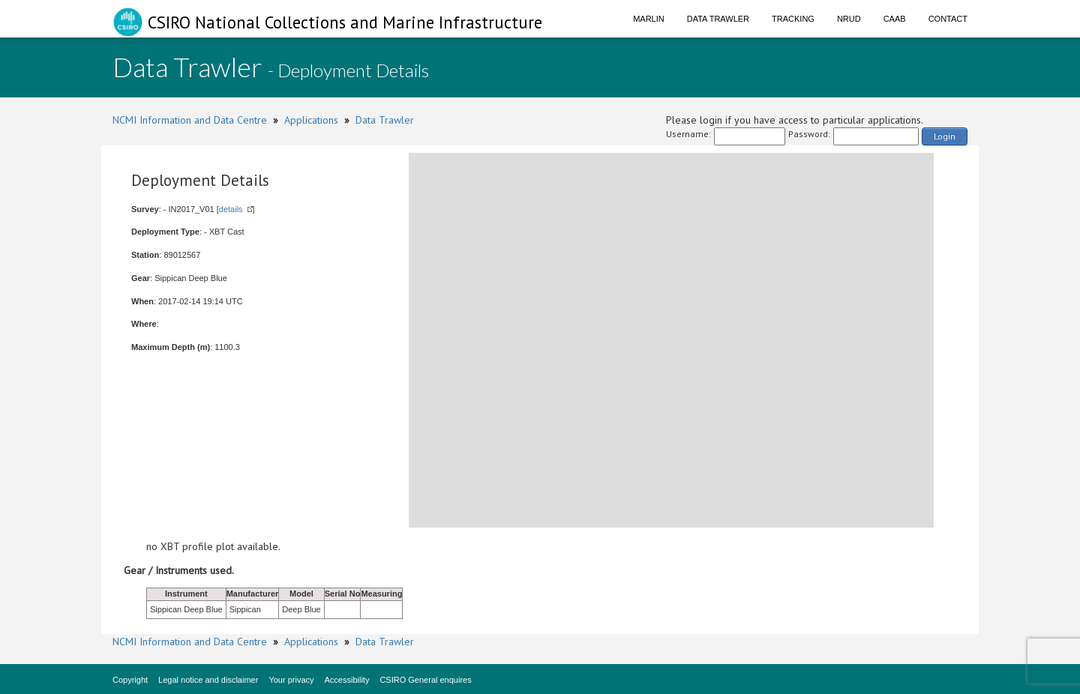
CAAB (895, 18)
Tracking (793, 18)
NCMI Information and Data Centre (189, 120)
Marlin (648, 18)
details (231, 209)
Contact (948, 18)
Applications (311, 120)
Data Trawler (718, 18)
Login (945, 136)
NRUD (849, 18)
